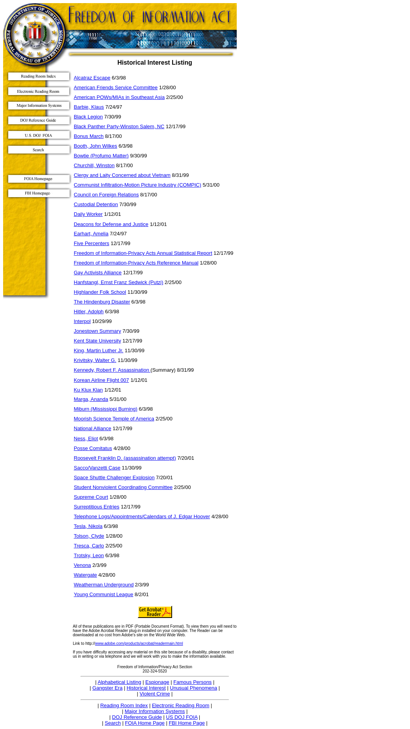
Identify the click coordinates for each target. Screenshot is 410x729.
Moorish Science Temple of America (114, 419)
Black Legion (88, 117)
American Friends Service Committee (116, 87)
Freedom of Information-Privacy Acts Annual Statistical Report (143, 253)
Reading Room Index (124, 705)
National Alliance (92, 428)
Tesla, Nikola (88, 526)
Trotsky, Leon (89, 555)
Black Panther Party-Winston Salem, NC (119, 126)
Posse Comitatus (93, 448)
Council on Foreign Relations (106, 195)
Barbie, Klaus (89, 107)
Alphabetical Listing (119, 682)
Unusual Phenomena (193, 688)
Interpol (82, 321)
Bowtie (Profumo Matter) (101, 156)
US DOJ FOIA (181, 717)
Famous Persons (192, 682)
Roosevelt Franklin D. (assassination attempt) (125, 458)
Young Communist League (104, 594)
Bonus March (89, 136)
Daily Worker (88, 214)
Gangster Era (107, 688)
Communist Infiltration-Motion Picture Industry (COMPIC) (137, 185)
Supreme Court (91, 497)
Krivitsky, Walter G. (95, 360)
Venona (82, 565)
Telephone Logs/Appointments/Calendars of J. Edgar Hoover (142, 516)
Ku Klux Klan (88, 390)
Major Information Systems (155, 711)
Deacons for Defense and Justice (111, 224)
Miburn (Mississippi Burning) (105, 409)
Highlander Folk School (100, 292)
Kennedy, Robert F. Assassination (112, 370)
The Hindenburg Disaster (102, 302)
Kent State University (97, 341)
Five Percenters (91, 243)
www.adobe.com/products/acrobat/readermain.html (139, 643)
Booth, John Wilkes (95, 146)
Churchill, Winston (94, 165)
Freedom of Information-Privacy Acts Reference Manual (136, 263)
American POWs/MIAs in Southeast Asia (119, 97)
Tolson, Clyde (89, 536)
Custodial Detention (96, 204)
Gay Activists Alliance (98, 272)
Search (113, 723)
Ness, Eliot (86, 438)
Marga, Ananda (91, 399)
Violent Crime (155, 694)
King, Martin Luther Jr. (98, 350)
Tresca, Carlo (89, 546)
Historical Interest (146, 688)
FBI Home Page (187, 723)
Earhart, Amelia (91, 234)
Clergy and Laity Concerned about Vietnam (122, 175)
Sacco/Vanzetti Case (97, 468)
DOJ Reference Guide (137, 717)
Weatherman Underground (104, 585)
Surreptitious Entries (97, 507)
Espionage (157, 682)
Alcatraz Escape (92, 78)
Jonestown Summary (97, 331)
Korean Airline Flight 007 (101, 380)
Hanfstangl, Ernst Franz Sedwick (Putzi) (119, 282)
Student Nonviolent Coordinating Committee (123, 487)
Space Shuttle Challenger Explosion (114, 477)
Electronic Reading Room (180, 705)
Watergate (85, 575)
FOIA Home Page (145, 723)
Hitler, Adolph (89, 311)
